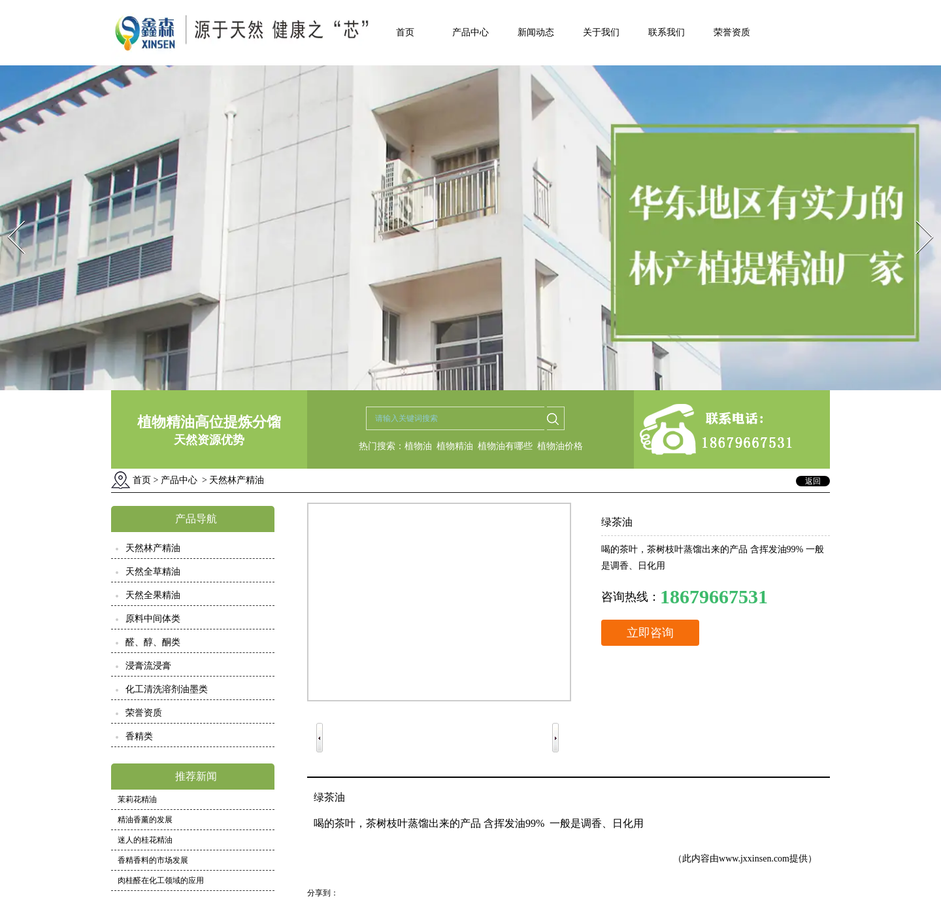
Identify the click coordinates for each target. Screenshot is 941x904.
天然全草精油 (152, 572)
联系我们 (666, 32)
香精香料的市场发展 (153, 860)
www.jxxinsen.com (754, 858)
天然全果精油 (152, 595)
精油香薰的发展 (145, 819)
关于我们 (601, 32)
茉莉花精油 (137, 799)
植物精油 (455, 446)
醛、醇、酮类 (152, 642)
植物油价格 (560, 446)
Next (917, 217)
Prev (8, 217)
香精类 (139, 736)
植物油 (418, 446)
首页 (405, 32)
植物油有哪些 (505, 446)
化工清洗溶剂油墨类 (166, 689)
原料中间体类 (152, 619)
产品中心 (470, 32)
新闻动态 (536, 32)
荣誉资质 (732, 32)
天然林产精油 (152, 548)
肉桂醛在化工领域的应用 (161, 880)
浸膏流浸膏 (148, 666)
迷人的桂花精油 (145, 840)
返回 (813, 481)
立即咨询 (650, 632)
